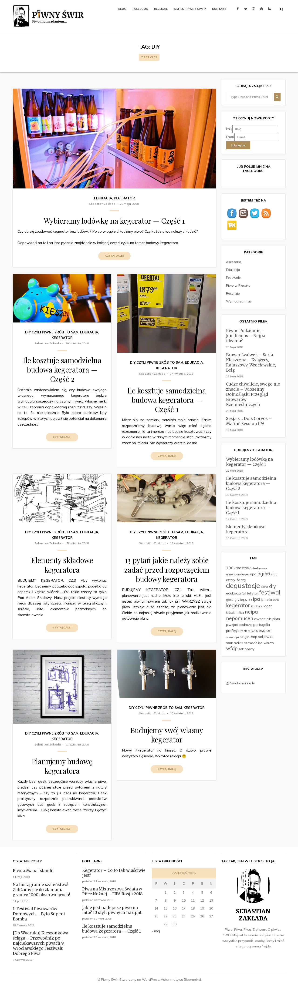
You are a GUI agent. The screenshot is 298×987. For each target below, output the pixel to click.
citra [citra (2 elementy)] (274, 574)
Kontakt (219, 8)
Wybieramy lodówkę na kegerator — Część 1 (114, 220)
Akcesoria (233, 262)
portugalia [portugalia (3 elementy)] (261, 624)
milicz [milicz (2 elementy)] (240, 612)
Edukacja (103, 198)
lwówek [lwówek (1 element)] (230, 612)
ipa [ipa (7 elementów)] (256, 599)
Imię (229, 129)
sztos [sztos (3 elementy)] (238, 642)
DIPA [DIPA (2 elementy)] (264, 587)
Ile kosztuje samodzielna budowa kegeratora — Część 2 (62, 369)
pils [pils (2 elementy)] (269, 619)
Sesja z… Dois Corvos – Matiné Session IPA (249, 421)
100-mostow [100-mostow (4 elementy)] (238, 567)
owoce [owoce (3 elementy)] (260, 618)
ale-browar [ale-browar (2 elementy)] (259, 568)
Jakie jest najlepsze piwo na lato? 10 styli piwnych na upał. (112, 910)
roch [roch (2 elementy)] (243, 631)
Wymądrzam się (239, 301)
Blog (122, 8)
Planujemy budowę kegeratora (62, 766)
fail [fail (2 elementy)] (244, 593)
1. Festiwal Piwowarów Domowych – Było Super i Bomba (39, 914)
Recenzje (161, 8)
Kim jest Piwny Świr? (190, 8)
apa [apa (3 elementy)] (253, 574)
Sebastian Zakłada (102, 203)
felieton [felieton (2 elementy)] (252, 593)
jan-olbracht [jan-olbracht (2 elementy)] (270, 599)
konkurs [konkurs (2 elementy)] (257, 606)
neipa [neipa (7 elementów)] (251, 612)
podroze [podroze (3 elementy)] (245, 624)
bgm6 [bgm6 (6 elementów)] (263, 574)
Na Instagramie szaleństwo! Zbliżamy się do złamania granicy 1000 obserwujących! (41, 889)
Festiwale (233, 277)
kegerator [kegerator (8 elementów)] (238, 605)
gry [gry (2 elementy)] (236, 599)
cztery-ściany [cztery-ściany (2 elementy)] (236, 580)
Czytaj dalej (114, 255)
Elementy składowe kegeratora (62, 564)
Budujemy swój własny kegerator (166, 734)
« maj (156, 931)
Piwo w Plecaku (238, 285)
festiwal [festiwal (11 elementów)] (269, 592)
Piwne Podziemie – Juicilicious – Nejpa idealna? (245, 335)
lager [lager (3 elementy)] (268, 606)
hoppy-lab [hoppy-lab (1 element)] (246, 599)
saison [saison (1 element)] (251, 631)
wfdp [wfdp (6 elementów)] (232, 648)
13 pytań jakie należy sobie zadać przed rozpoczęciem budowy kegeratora (166, 569)
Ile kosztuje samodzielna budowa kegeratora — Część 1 (166, 400)
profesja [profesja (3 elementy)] (233, 630)
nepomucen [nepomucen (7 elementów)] (239, 618)
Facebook (140, 8)
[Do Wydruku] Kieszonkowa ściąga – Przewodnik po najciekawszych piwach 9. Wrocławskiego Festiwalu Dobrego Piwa (40, 943)
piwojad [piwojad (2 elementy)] (232, 625)
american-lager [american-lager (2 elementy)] (237, 574)
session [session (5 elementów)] (263, 630)
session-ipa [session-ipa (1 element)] (232, 637)
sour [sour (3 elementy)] (229, 642)
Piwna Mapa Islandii (33, 870)
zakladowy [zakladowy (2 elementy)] (246, 649)
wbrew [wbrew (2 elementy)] (269, 643)
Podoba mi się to (240, 683)
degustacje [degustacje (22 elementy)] (243, 585)
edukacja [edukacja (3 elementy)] (233, 593)
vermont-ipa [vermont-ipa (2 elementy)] (253, 643)
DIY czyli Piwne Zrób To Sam (51, 332)
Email (230, 137)
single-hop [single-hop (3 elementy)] (248, 636)
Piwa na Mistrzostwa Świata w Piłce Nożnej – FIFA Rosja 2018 (112, 891)
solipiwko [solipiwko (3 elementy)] (266, 636)
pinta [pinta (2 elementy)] (276, 619)
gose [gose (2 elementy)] (230, 599)
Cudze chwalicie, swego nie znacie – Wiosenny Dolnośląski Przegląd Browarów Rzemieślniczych (253, 394)
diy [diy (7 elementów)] (272, 586)
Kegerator (124, 198)
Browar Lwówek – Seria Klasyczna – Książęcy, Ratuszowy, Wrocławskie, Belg (251, 362)
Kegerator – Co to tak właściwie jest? (114, 873)
